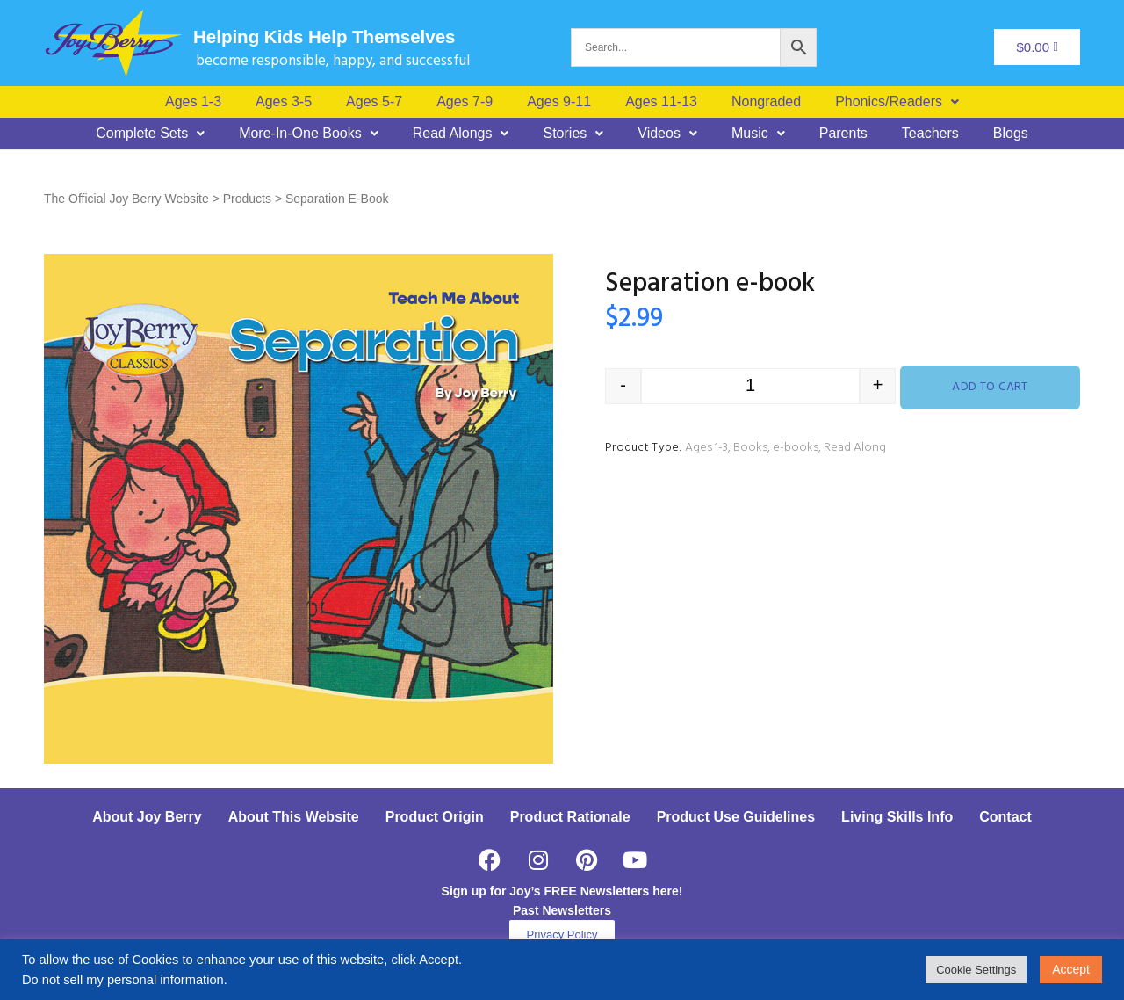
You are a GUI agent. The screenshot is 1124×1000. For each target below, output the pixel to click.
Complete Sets (150, 134)
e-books (795, 448)
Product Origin (434, 816)
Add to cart (990, 387)
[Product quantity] (750, 386)
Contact (1005, 816)
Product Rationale (570, 816)
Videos (667, 134)
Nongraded (766, 102)
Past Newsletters (562, 910)
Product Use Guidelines (736, 816)
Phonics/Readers (897, 102)
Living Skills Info (897, 816)
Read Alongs (461, 134)
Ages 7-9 (464, 102)
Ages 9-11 (559, 102)
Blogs (1010, 134)
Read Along (855, 448)
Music (758, 134)
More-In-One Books (308, 134)
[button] (897, 102)
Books (750, 448)
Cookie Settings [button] (976, 969)
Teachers (930, 134)
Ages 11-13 (661, 102)
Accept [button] (1071, 969)
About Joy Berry (146, 816)
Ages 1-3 (193, 102)
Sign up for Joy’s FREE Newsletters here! (562, 891)
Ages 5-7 (374, 102)
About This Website (293, 816)
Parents (843, 134)
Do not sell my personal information (123, 980)
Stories (573, 134)
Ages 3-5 (284, 102)
